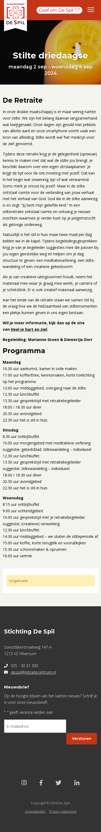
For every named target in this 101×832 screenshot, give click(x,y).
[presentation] (45, 747)
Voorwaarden (35, 811)
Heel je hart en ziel (29, 329)
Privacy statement (62, 811)
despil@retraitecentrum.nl (33, 672)
